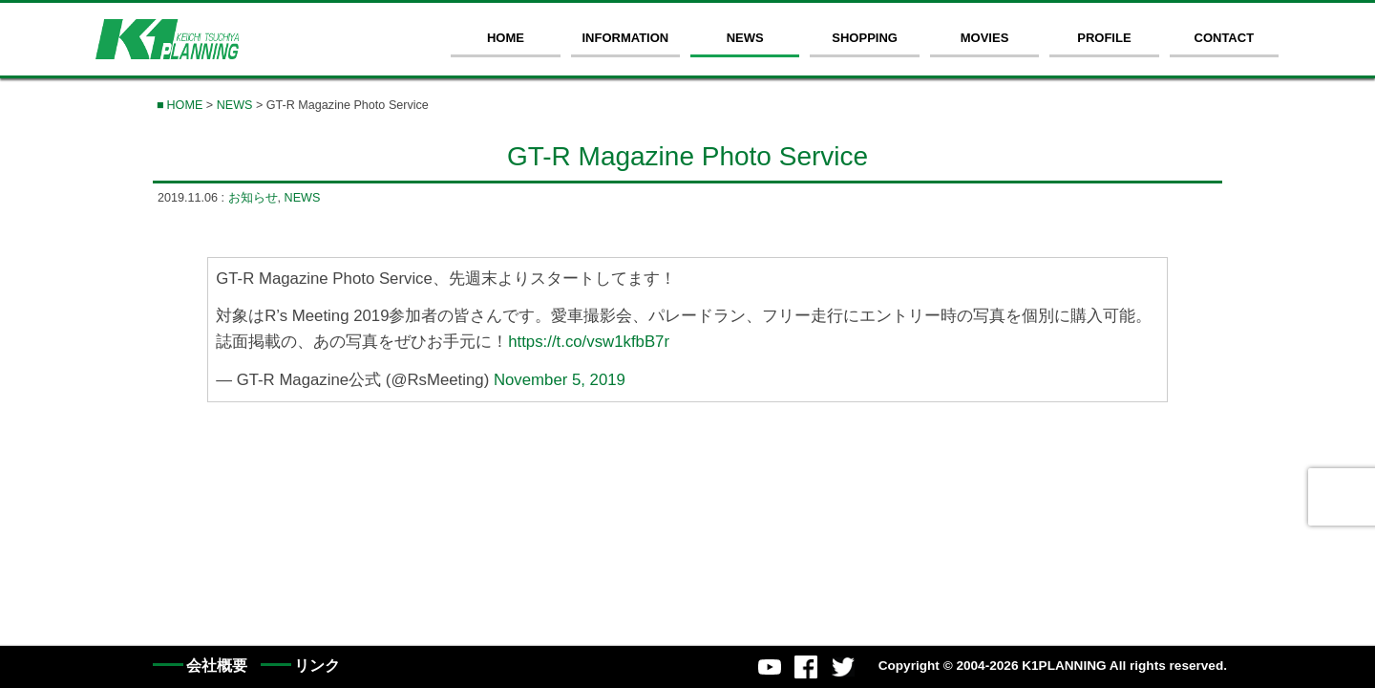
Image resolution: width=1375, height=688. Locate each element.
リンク (317, 665)
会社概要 (216, 665)
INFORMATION (625, 38)
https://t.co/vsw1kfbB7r (588, 342)
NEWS (745, 38)
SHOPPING (865, 38)
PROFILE (1104, 38)
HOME (505, 38)
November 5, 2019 (559, 379)
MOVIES (985, 38)
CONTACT (1225, 38)
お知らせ (253, 197)
